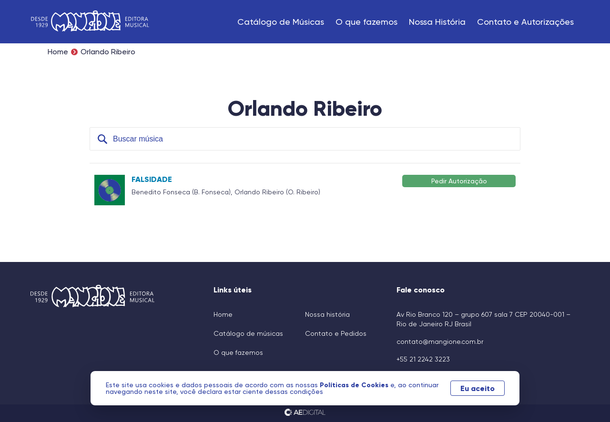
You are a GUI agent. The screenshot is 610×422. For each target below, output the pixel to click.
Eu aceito (477, 388)
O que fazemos (366, 22)
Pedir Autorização (459, 181)
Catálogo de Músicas (280, 22)
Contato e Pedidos (335, 333)
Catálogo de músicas (248, 333)
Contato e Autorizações (525, 22)
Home (58, 52)
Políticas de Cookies (355, 385)
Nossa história (327, 314)
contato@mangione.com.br (439, 341)
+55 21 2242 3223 (423, 359)
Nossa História (437, 22)
